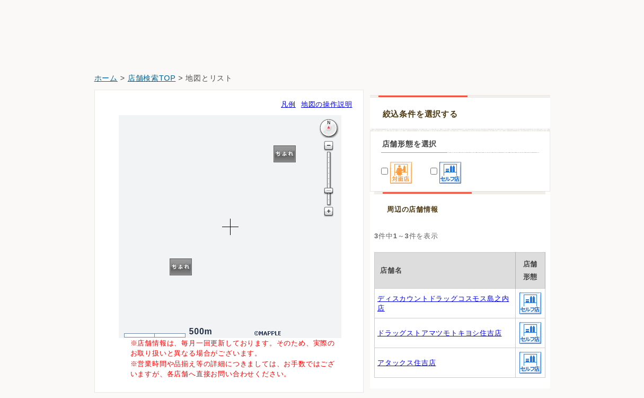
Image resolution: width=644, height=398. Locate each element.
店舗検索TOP (152, 78)
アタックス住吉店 (406, 363)
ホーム (106, 78)
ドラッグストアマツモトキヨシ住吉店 (439, 333)
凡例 (288, 104)
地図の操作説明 (326, 104)
